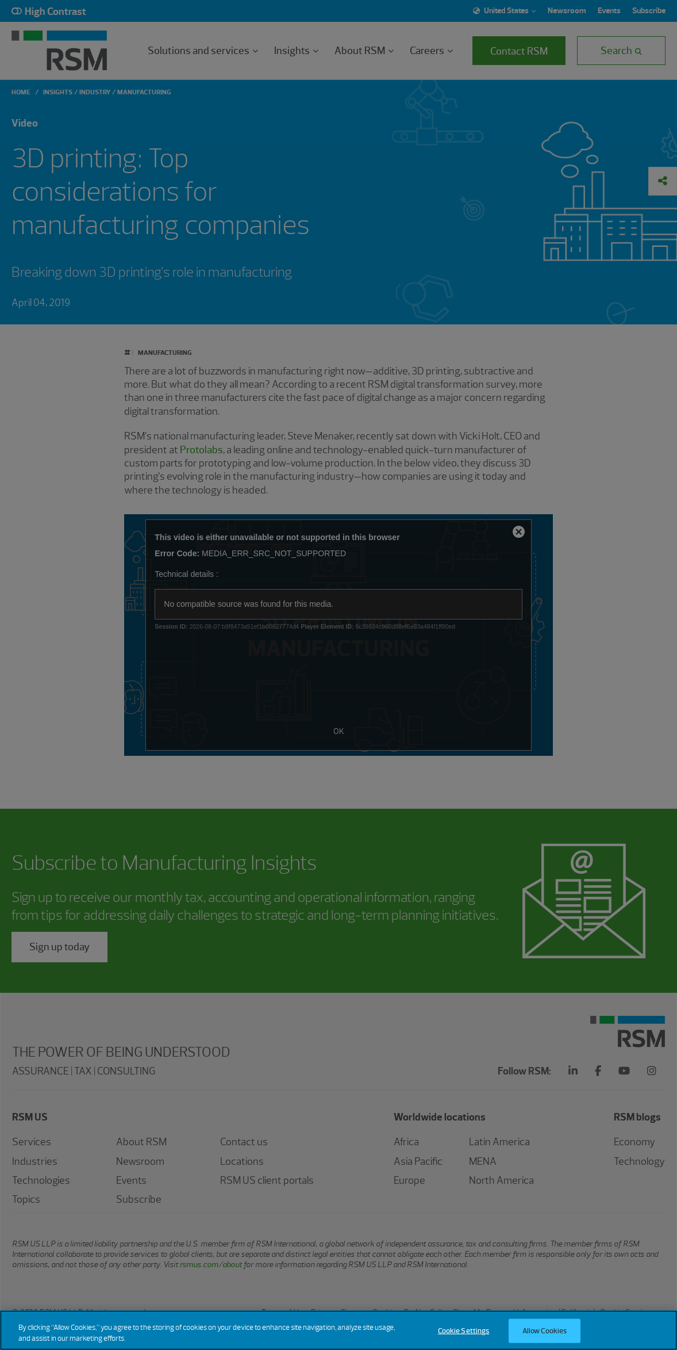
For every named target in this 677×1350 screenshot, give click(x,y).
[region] (338, 1330)
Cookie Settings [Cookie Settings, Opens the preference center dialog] (464, 1330)
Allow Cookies (544, 1330)
